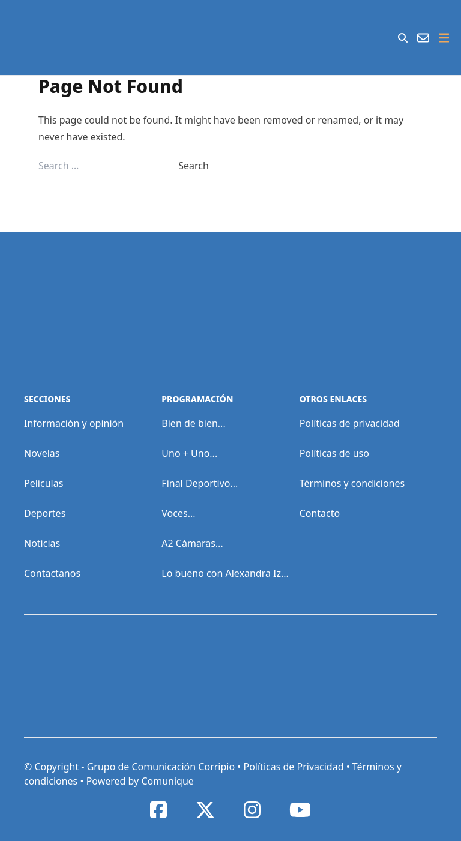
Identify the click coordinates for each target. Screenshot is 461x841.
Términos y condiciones (352, 483)
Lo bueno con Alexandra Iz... (225, 573)
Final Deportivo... (199, 483)
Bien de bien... (193, 423)
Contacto (320, 513)
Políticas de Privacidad (293, 766)
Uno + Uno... (189, 453)
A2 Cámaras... (192, 543)
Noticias (42, 543)
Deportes (44, 513)
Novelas (41, 453)
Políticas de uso (334, 453)
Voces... (178, 513)
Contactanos (52, 573)
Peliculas (43, 483)
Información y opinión (74, 423)
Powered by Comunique (140, 781)
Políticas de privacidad (350, 423)
